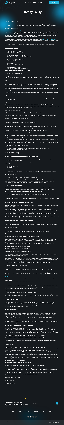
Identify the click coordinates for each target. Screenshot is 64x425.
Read (25, 2)
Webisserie (57, 422)
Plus (45, 2)
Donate (54, 2)
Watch (34, 2)
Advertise (40, 2)
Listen (29, 2)
